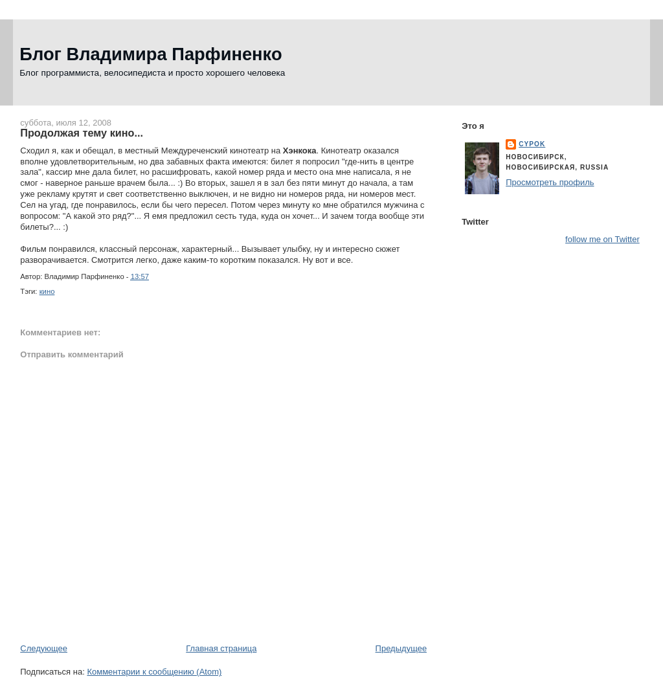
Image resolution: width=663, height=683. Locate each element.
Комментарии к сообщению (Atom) (154, 672)
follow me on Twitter (602, 239)
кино (47, 291)
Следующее (43, 648)
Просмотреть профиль (550, 182)
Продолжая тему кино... (81, 133)
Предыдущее (401, 648)
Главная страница (221, 648)
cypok (532, 144)
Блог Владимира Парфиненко (150, 54)
